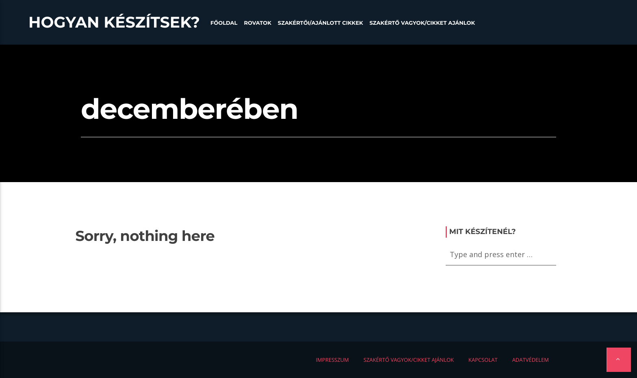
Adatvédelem (530, 359)
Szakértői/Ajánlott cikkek (320, 23)
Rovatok (257, 23)
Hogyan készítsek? (114, 22)
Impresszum (332, 359)
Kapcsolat (483, 359)
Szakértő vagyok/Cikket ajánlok (422, 23)
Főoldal (224, 23)
